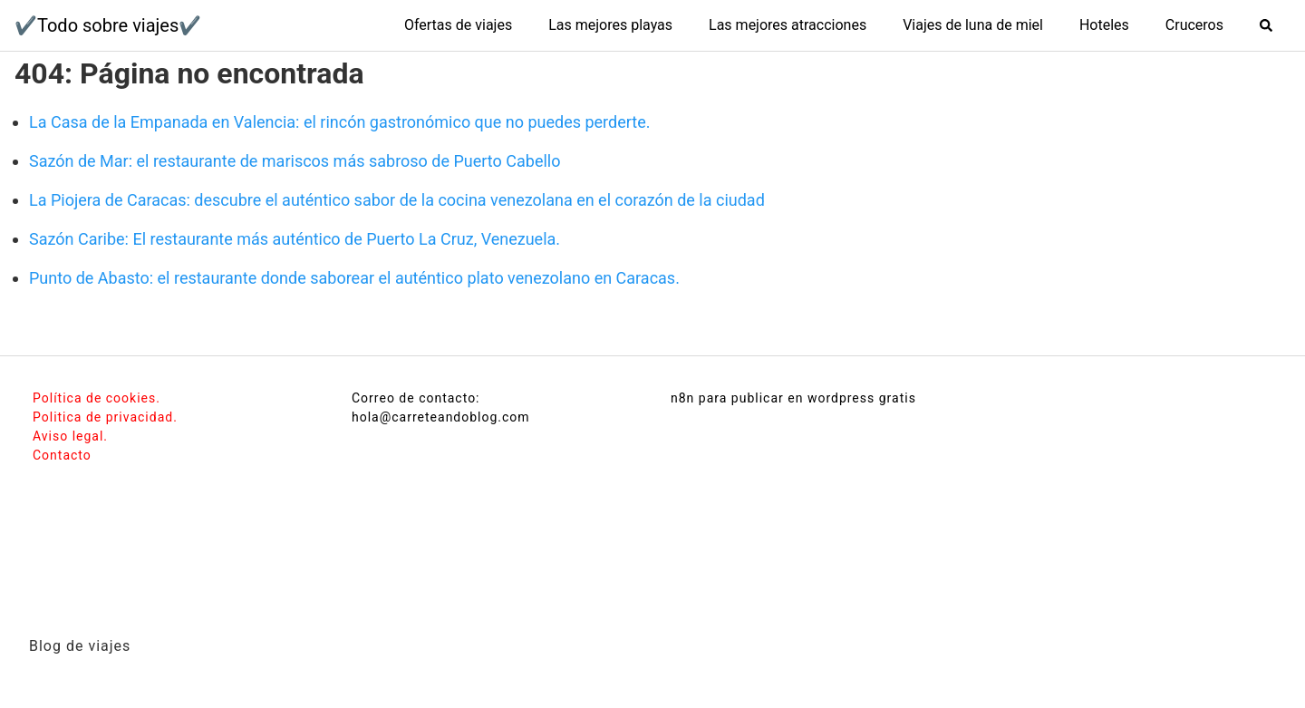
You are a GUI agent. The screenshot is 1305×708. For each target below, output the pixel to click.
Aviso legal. (70, 436)
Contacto (62, 455)
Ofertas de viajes (458, 25)
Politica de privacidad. (105, 417)
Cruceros (1194, 25)
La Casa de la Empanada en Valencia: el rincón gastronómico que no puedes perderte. (339, 121)
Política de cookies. (96, 398)
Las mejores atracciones (787, 25)
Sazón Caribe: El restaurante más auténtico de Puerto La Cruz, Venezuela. (294, 238)
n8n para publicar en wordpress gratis (793, 398)
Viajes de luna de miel (973, 25)
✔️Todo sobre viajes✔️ (107, 25)
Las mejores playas (610, 25)
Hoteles (1104, 25)
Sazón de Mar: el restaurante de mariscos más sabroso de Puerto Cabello (295, 160)
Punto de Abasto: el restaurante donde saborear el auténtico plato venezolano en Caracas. (354, 277)
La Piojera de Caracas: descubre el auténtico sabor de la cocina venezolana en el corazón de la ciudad (397, 199)
